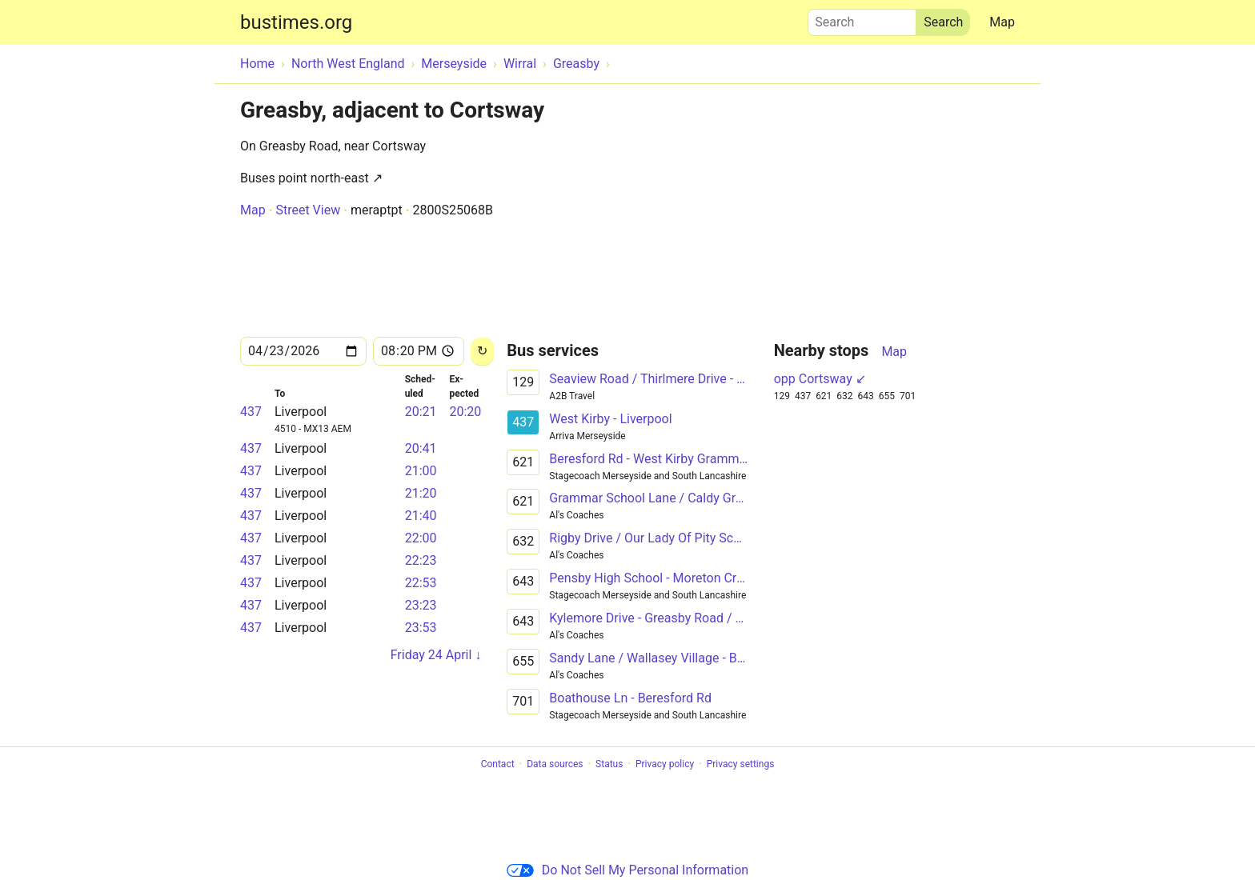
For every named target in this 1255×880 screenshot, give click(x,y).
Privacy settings (741, 764)
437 (251, 411)
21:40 (421, 515)
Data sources (555, 764)
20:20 (465, 411)
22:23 (421, 560)
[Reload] (482, 352)
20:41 (421, 448)
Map (1002, 22)
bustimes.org (296, 22)
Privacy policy (665, 764)
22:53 (421, 582)
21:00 (421, 470)
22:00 (421, 538)
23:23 (421, 605)
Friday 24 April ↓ (436, 654)
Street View (307, 210)
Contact (498, 764)
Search (862, 18)
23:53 (421, 627)
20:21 (421, 411)
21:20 (421, 493)
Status (609, 764)
